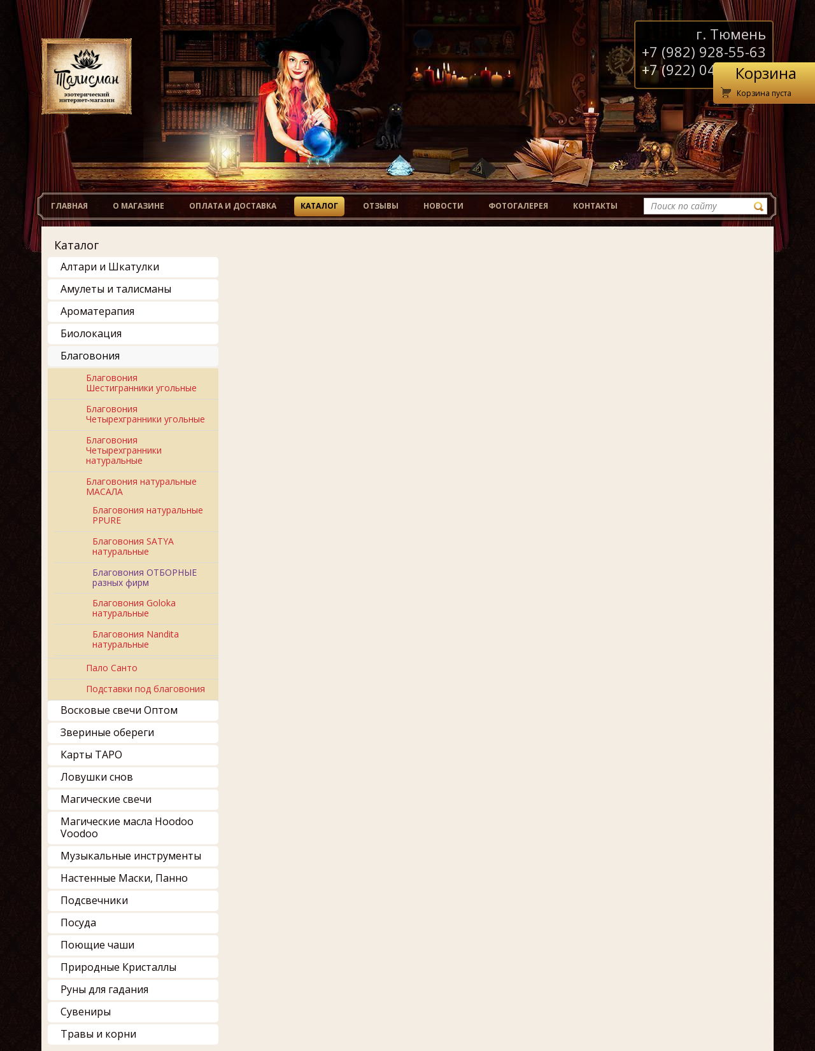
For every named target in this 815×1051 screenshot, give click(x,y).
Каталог (319, 205)
